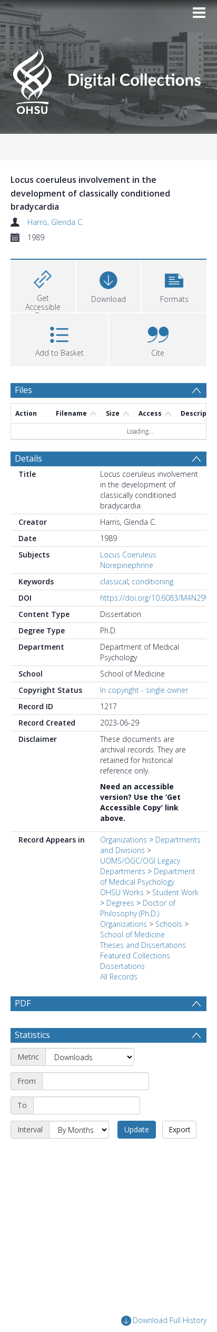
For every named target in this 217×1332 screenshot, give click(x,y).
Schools (168, 924)
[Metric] (89, 1082)
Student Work (175, 892)
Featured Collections (135, 956)
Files (23, 390)
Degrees (120, 903)
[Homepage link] (108, 78)
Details (28, 458)
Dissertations (122, 966)
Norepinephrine (126, 565)
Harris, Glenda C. (55, 222)
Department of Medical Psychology (147, 876)
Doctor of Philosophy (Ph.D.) (137, 908)
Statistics (32, 1060)
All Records (118, 977)
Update (136, 1155)
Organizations (123, 840)
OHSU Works (122, 892)
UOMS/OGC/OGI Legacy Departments (140, 866)
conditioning (152, 581)
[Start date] (95, 1106)
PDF (23, 1003)
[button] (174, 285)
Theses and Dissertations (143, 945)
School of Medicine (132, 934)
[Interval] (79, 1155)
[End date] (86, 1131)
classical (114, 581)
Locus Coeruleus (128, 555)
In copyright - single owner (144, 690)
